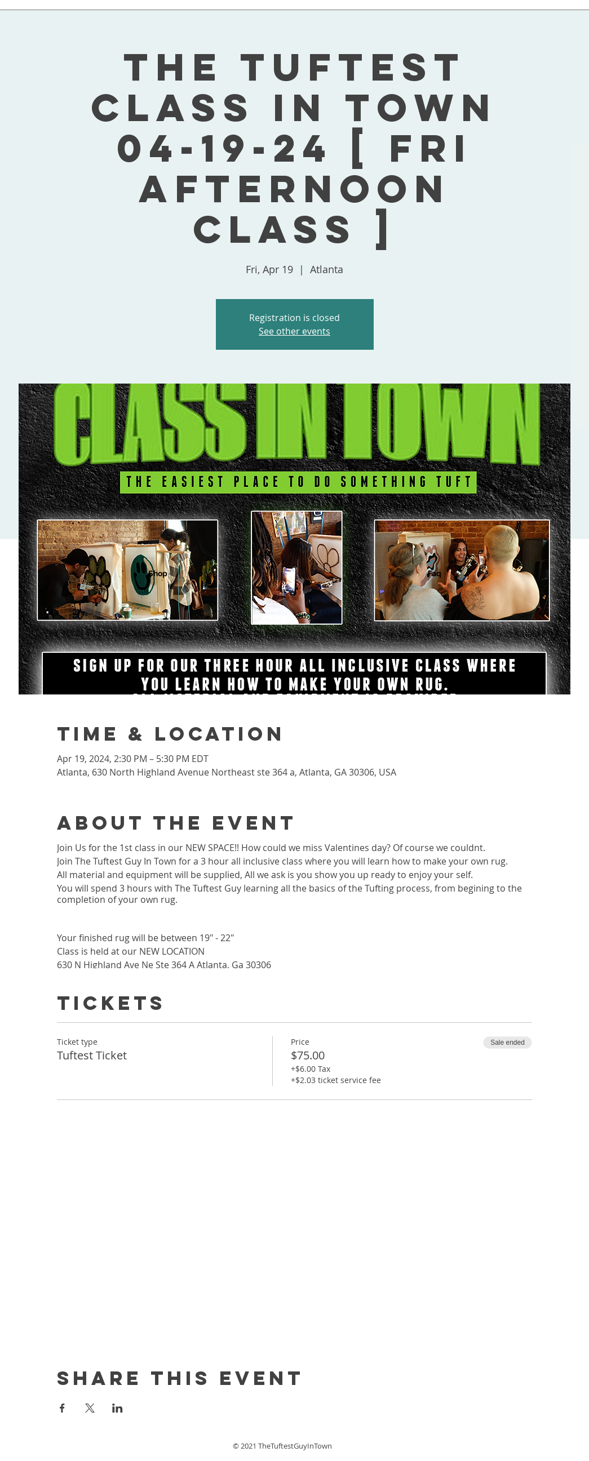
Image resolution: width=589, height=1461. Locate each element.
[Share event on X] (90, 1408)
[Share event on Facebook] (62, 1408)
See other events (294, 331)
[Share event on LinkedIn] (117, 1408)
